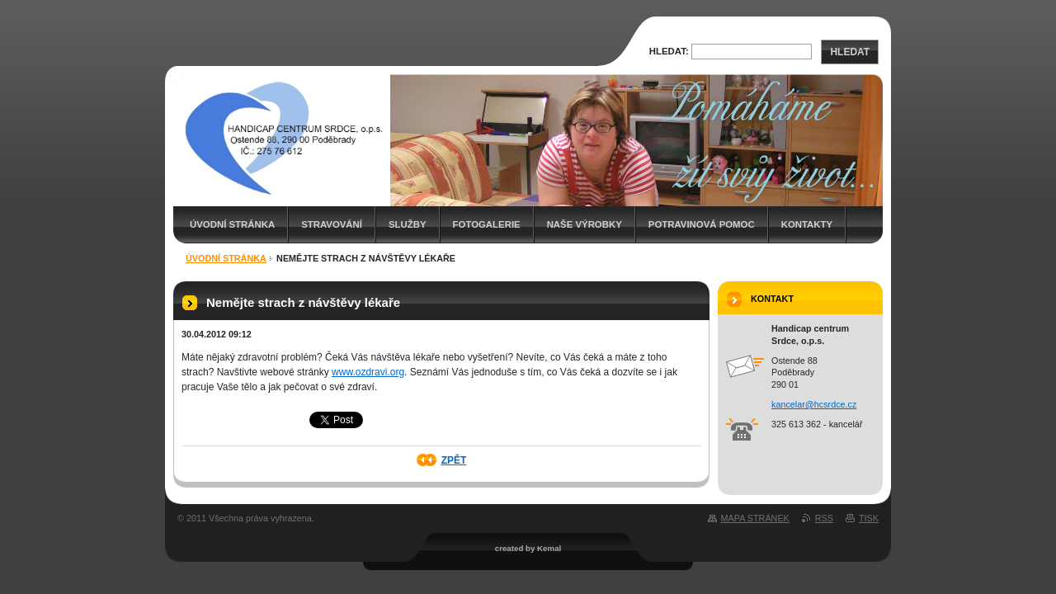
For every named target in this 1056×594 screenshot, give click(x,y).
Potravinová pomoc (701, 224)
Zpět (454, 460)
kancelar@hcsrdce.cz (813, 404)
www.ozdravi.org (368, 372)
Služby (408, 224)
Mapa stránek (755, 518)
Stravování (331, 224)
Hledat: (669, 51)
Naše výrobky (584, 224)
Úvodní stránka (232, 224)
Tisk (869, 518)
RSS (824, 518)
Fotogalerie (487, 224)
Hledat (850, 52)
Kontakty (806, 224)
